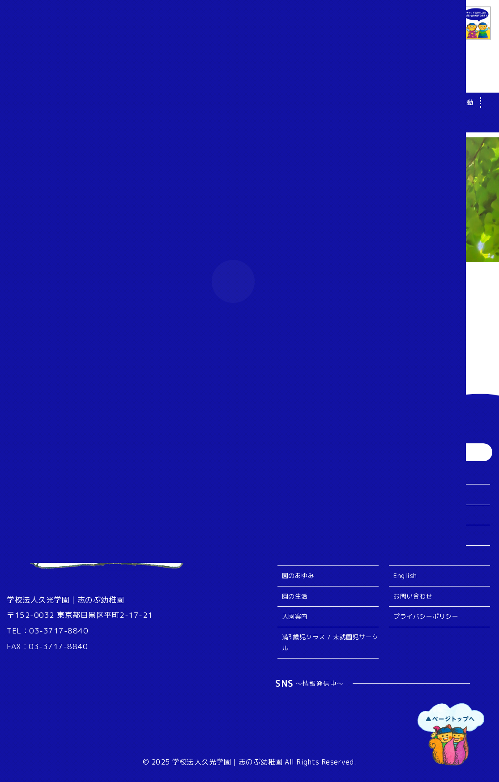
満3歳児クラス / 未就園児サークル (330, 642)
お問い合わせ (412, 596)
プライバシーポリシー (425, 616)
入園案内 (295, 616)
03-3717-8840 (58, 630)
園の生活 (295, 596)
